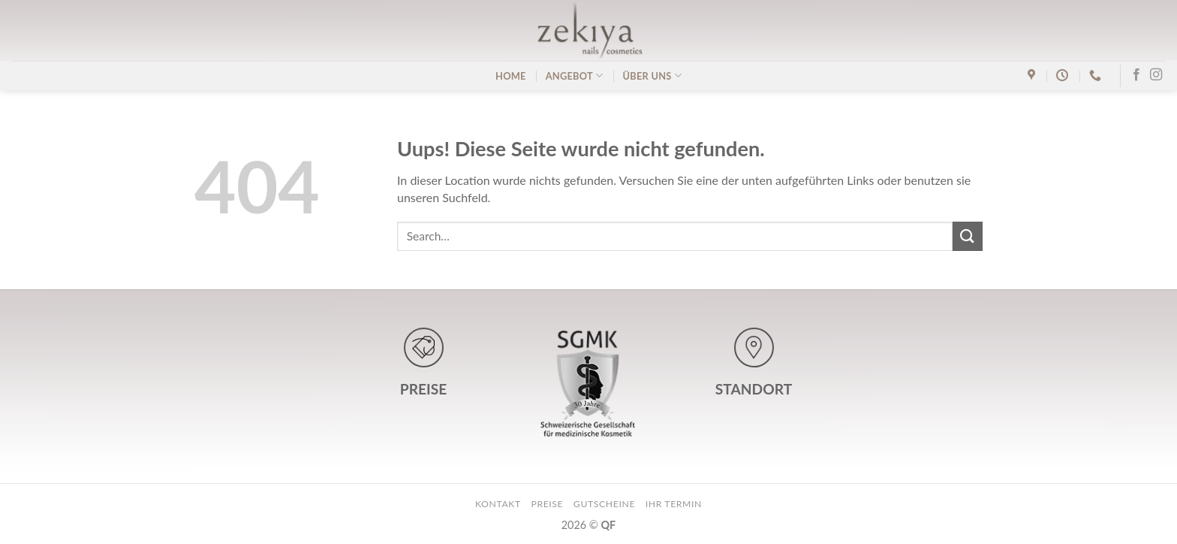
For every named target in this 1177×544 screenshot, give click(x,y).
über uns (652, 75)
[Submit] (968, 236)
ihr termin (674, 503)
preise (547, 503)
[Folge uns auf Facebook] (1136, 75)
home (510, 76)
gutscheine (604, 503)
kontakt (498, 503)
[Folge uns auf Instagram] (1156, 75)
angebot (575, 75)
